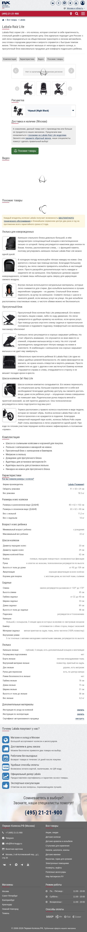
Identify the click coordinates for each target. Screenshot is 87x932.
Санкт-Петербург (10, 896)
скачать (80, 709)
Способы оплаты (55, 909)
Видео (41, 59)
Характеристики (27, 59)
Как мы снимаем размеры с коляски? (18, 479)
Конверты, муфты (54, 868)
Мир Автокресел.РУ (55, 876)
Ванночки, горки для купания (59, 859)
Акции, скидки (52, 832)
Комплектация (9, 59)
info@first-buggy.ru (14, 844)
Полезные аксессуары (56, 872)
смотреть (79, 718)
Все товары (52, 825)
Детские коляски (53, 837)
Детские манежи (53, 854)
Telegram (10, 838)
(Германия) (76, 484)
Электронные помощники (57, 863)
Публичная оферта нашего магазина (60, 928)
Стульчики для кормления (57, 846)
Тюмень (5, 913)
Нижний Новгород (10, 909)
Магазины (7, 884)
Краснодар (7, 905)
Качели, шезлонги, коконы (58, 850)
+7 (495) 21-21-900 (14, 833)
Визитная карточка (14, 849)
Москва (5, 891)
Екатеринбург (8, 900)
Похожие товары (55, 59)
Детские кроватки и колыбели (59, 841)
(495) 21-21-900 (10, 13)
